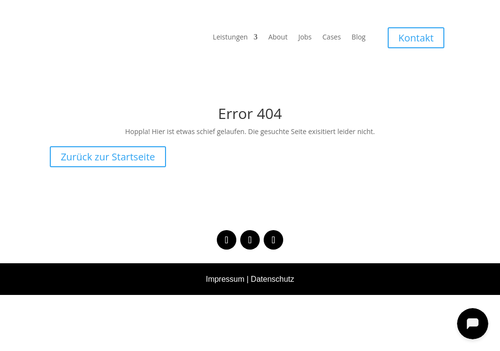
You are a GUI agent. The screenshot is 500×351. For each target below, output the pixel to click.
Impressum (225, 279)
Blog (359, 37)
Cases (331, 37)
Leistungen (230, 37)
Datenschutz (272, 279)
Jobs (305, 37)
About (277, 37)
